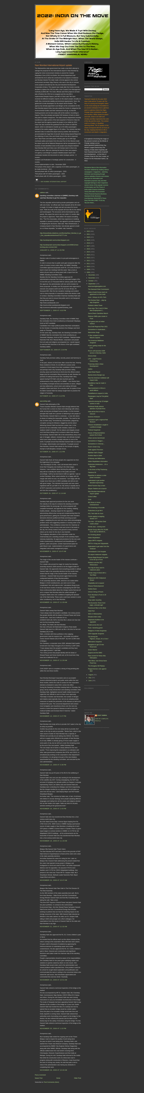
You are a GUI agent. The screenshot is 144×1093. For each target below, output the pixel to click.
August (90, 675)
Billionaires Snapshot (95, 641)
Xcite (89, 499)
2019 (88, 240)
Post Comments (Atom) (51, 1082)
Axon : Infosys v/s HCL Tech (97, 297)
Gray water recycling (94, 600)
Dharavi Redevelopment (96, 586)
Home (58, 1078)
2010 (88, 266)
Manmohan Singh (93, 332)
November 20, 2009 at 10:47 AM (53, 880)
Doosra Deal (92, 356)
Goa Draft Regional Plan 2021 (97, 326)
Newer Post (38, 1078)
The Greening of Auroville (96, 507)
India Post (91, 611)
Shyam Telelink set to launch (97, 488)
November (92, 278)
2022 (88, 231)
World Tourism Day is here (96, 485)
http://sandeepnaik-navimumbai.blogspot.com (54, 240)
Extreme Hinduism (94, 417)
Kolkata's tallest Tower (95, 305)
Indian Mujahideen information (98, 461)
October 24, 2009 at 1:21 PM (52, 452)
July (89, 677)
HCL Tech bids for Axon (95, 513)
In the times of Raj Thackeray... (98, 469)
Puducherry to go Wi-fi (95, 510)
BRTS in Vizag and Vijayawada (98, 543)
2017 (88, 246)
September (92, 284)
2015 (88, 252)
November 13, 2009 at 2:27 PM (53, 716)
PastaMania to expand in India (98, 393)
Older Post (77, 1078)
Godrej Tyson (92, 589)
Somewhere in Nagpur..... (96, 441)
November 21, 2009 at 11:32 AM (53, 926)
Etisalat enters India (94, 617)
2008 (88, 272)
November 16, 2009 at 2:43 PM (53, 808)
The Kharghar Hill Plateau (96, 666)
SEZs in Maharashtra (95, 614)
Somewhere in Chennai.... (96, 444)
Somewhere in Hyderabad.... (97, 329)
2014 (88, 255)
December (92, 275)
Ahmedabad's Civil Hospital (97, 551)
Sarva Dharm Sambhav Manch (98, 313)
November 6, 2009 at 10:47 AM (53, 551)
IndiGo (90, 369)
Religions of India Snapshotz (97, 631)
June (90, 680)
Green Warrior (92, 650)
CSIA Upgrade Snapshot (96, 633)
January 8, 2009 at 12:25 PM (52, 250)
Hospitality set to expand (96, 583)
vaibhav (42, 192)
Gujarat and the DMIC (95, 653)
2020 (88, 237)
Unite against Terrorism (95, 450)
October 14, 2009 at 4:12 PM (52, 396)
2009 (88, 269)
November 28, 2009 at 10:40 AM (53, 1070)
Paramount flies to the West (97, 608)
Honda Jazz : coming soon (96, 527)
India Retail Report (94, 372)
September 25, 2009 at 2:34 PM (53, 350)
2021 (88, 234)
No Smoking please (94, 535)
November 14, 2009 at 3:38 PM (53, 765)
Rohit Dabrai (102, 715)
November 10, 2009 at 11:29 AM (53, 602)
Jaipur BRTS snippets (95, 540)
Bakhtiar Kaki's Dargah (95, 452)
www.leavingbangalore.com (97, 286)
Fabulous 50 (92, 472)
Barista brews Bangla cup (96, 375)
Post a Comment (40, 1075)
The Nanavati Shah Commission (98, 289)
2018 (88, 243)
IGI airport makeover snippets (97, 554)
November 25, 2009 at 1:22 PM (53, 1028)
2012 (88, 260)
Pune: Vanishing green (95, 628)
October (91, 281)
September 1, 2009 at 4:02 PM (53, 310)
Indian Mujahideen (94, 537)
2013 (88, 258)
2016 (88, 249)
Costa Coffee (92, 496)
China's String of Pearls (95, 592)
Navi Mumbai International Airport (53, 181)
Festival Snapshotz (94, 430)
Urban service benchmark (96, 438)
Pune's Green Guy (94, 447)
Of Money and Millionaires (96, 458)
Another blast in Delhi (95, 455)
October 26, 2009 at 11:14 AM (53, 493)
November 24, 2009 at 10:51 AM (53, 980)
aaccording (43, 401)
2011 (88, 263)
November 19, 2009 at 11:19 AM (53, 841)
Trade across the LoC (95, 625)
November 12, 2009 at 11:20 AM (53, 660)
